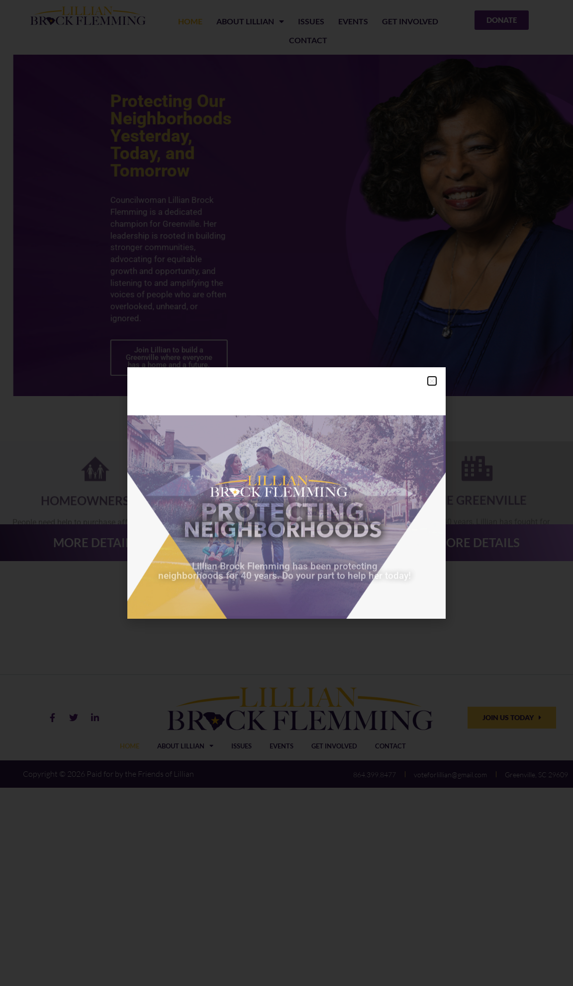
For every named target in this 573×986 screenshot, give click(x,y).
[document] (286, 493)
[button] (432, 381)
